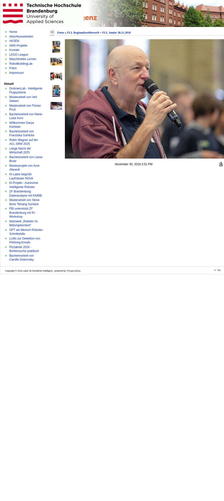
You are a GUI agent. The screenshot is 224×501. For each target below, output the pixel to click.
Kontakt (14, 50)
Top (219, 270)
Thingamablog (74, 271)
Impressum (16, 73)
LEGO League (18, 54)
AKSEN (14, 41)
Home (13, 32)
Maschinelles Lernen (22, 59)
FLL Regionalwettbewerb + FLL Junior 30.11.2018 (99, 32)
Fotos (13, 68)
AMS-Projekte (18, 45)
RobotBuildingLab (21, 63)
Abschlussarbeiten (21, 36)
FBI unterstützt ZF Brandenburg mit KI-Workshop (22, 212)
